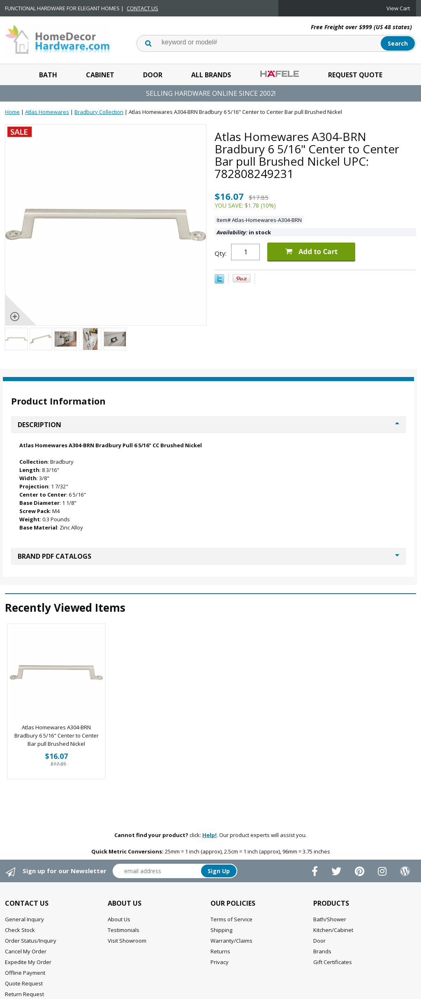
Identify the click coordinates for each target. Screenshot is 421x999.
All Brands (211, 74)
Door (152, 74)
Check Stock (20, 930)
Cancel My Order (25, 951)
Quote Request (24, 983)
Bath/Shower (329, 919)
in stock (244, 232)
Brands (322, 951)
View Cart (398, 8)
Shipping (221, 930)
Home (12, 112)
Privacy (219, 962)
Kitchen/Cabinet (333, 930)
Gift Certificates (332, 962)
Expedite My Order (28, 962)
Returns (220, 951)
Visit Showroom (127, 940)
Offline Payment (25, 972)
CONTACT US (142, 8)
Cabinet (100, 74)
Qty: (221, 253)
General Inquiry (24, 919)
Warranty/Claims (231, 940)
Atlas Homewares (47, 112)
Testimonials (123, 930)
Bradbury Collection (98, 112)
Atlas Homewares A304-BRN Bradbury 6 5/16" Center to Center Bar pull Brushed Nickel (56, 735)
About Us (119, 919)
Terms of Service (231, 919)
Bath (48, 74)
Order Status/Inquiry (30, 940)
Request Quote (355, 74)
